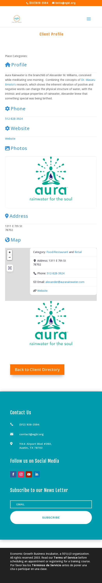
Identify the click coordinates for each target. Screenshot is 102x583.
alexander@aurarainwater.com (64, 282)
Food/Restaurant (40, 56)
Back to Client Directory (37, 369)
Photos (16, 148)
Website (17, 128)
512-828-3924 (14, 118)
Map (13, 239)
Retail (60, 56)
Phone (15, 108)
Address (16, 216)
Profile (16, 64)
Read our (59, 557)
